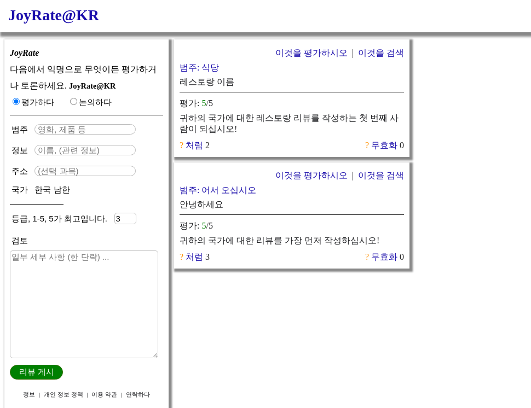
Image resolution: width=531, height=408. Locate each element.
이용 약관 (104, 394)
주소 (20, 171)
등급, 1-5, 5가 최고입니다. (62, 218)
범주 (21, 129)
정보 (20, 150)
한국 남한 (52, 189)
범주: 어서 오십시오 (218, 190)
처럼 (194, 145)
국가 (20, 189)
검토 (19, 240)
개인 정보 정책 (63, 394)
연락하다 (138, 394)
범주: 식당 (199, 67)
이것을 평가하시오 (311, 52)
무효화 (384, 145)
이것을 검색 (381, 52)
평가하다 (33, 102)
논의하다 (91, 102)
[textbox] (85, 129)
